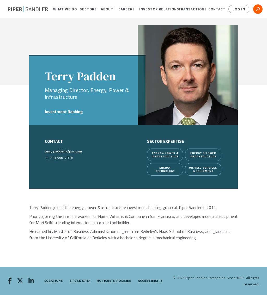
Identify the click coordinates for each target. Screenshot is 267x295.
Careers (124, 9)
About (106, 9)
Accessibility (150, 281)
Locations (53, 281)
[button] (62, 9)
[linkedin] (31, 281)
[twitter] (20, 281)
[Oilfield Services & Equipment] (203, 169)
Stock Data (80, 281)
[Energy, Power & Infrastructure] (165, 155)
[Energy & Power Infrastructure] (203, 155)
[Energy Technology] (165, 169)
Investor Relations (155, 9)
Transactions (189, 9)
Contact (215, 9)
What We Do (62, 9)
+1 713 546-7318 (59, 157)
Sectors (86, 9)
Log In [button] (239, 9)
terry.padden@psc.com (63, 151)
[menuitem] (62, 9)
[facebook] (10, 281)
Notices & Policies (114, 281)
